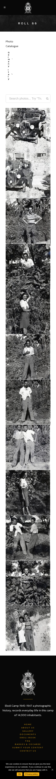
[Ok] (52, 769)
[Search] (47, 99)
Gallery (28, 731)
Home (28, 724)
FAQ (28, 741)
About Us (28, 728)
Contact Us (28, 751)
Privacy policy (31, 774)
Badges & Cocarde (28, 744)
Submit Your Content (27, 747)
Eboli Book (28, 737)
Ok (19, 774)
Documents (28, 734)
